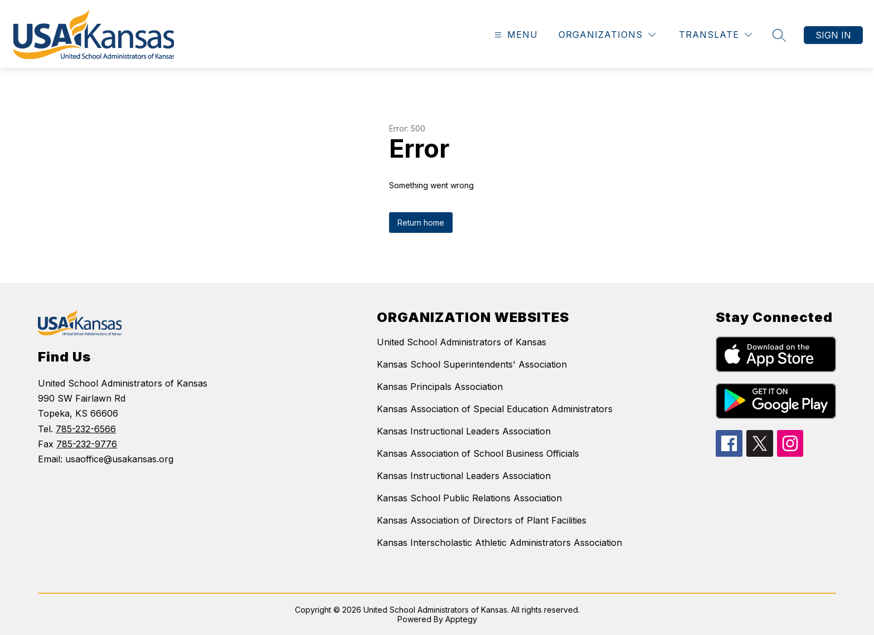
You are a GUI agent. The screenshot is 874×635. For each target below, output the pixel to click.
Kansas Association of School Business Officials (478, 453)
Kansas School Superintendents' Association (472, 364)
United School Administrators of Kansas (461, 342)
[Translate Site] (715, 35)
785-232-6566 (86, 428)
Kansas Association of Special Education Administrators (495, 408)
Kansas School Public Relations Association (469, 498)
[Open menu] (515, 35)
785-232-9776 (86, 444)
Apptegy (461, 619)
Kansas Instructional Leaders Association (464, 431)
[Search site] (779, 35)
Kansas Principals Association (440, 386)
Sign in (833, 35)
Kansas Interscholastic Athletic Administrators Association (499, 542)
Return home (420, 222)
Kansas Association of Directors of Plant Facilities (481, 520)
